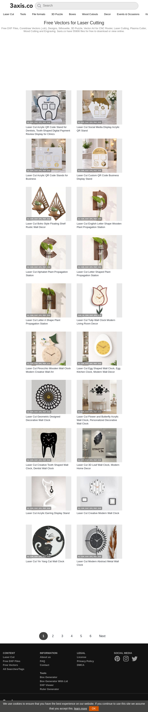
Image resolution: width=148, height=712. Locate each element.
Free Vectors (10, 665)
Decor (107, 14)
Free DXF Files (11, 661)
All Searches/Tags (13, 669)
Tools (23, 14)
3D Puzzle (57, 14)
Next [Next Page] (102, 636)
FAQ (42, 661)
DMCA (80, 665)
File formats (38, 14)
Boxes (72, 14)
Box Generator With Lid (54, 681)
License (81, 657)
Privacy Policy (85, 661)
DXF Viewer (47, 685)
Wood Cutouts (90, 14)
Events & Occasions (128, 14)
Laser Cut (8, 14)
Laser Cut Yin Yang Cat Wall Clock (45, 561)
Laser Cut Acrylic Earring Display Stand (48, 513)
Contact (44, 665)
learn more (80, 708)
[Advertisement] (74, 61)
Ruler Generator (49, 689)
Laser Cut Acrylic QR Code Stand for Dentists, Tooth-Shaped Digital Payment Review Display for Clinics (48, 130)
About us (45, 657)
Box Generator (48, 677)
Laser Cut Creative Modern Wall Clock (98, 513)
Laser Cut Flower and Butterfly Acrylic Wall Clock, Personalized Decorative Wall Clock (98, 420)
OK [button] (94, 708)
